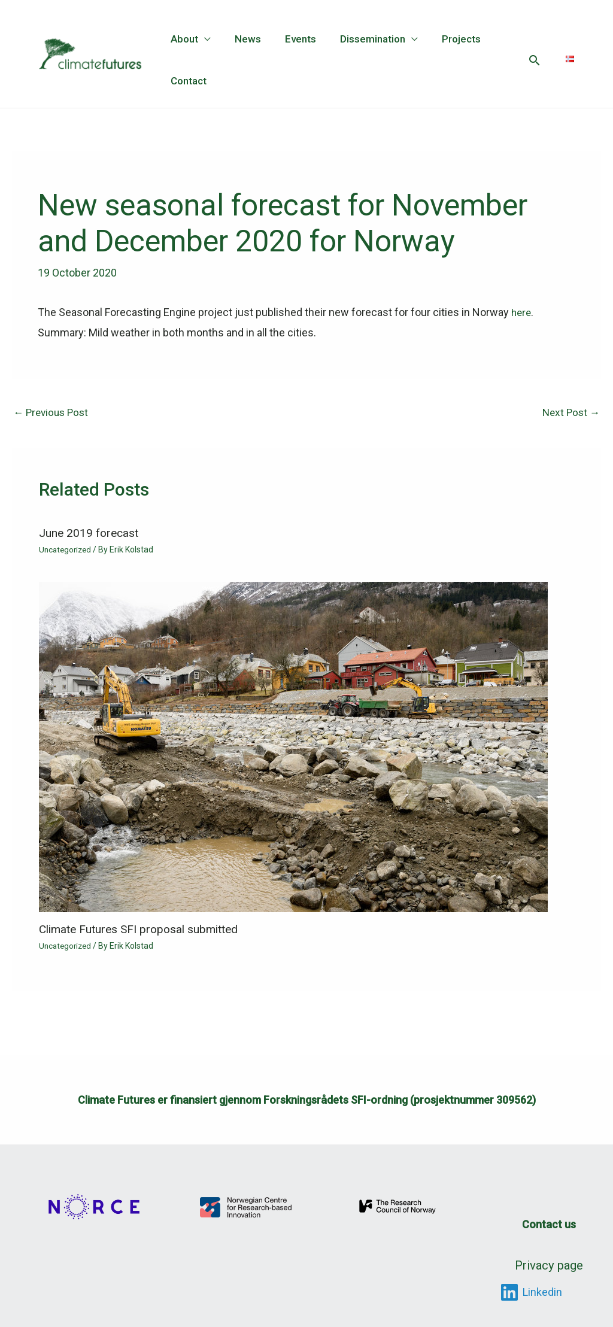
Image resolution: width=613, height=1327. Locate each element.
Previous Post (53, 412)
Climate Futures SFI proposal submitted (144, 930)
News (242, 39)
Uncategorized (67, 550)
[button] (534, 60)
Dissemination (360, 39)
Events (291, 39)
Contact (187, 81)
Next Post (569, 412)
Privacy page (549, 1262)
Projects (445, 39)
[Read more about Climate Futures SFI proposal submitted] (293, 746)
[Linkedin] (531, 1287)
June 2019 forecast (90, 533)
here (522, 312)
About (182, 39)
